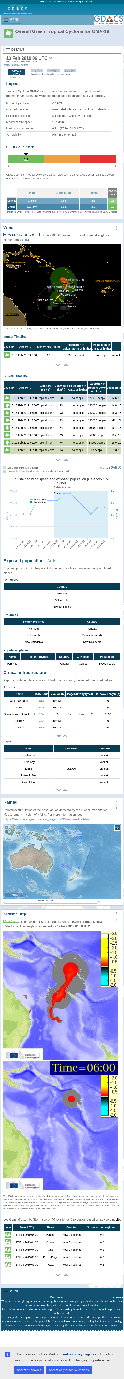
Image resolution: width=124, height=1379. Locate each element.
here (48, 178)
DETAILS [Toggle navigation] (15, 49)
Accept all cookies (29, 1370)
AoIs (51, 560)
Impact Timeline (15, 336)
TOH (41, 707)
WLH (42, 727)
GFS (37, 70)
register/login (76, 1)
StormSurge (15, 914)
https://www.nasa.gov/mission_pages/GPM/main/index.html (46, 819)
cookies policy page (75, 1354)
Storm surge (63, 192)
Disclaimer (57, 1297)
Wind (32, 192)
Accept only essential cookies (69, 1370)
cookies (118, 1297)
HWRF (53, 70)
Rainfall (93, 192)
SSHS (24, 239)
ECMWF (70, 70)
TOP (116, 230)
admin (89, 1)
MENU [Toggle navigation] (11, 20)
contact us (60, 1)
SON (41, 714)
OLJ (41, 700)
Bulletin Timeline (15, 376)
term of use (45, 1)
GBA (42, 720)
